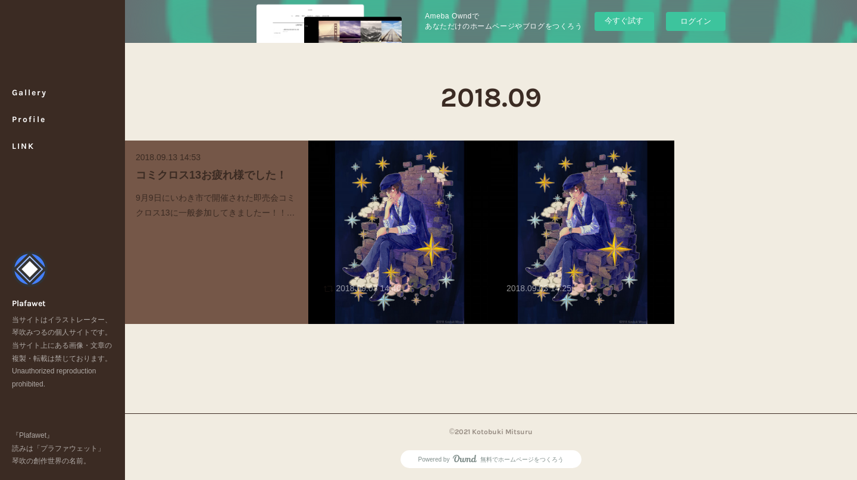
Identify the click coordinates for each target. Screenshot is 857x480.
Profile (29, 119)
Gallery (29, 93)
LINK (23, 146)
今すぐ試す (624, 20)
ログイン (695, 21)
